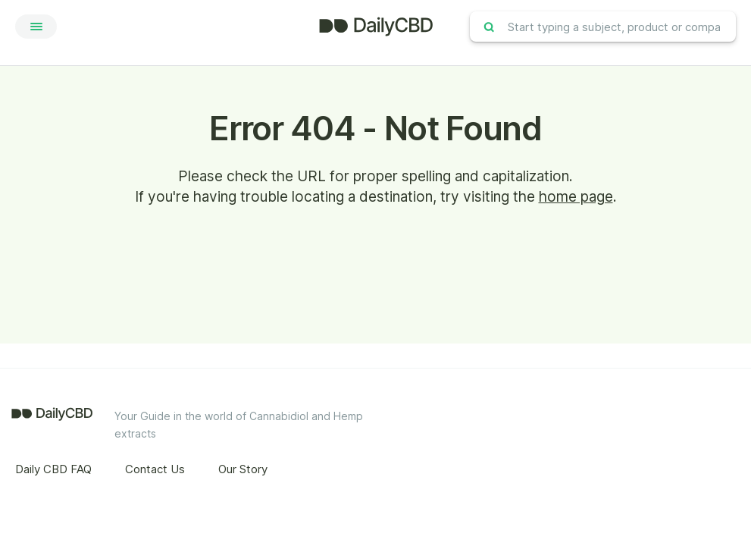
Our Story (243, 469)
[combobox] (603, 26)
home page (576, 197)
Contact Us (155, 469)
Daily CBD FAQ (53, 469)
